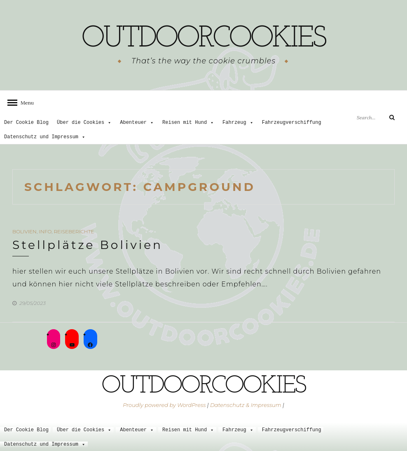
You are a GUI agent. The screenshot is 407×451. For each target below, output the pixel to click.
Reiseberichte (74, 231)
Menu (25, 102)
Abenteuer (137, 123)
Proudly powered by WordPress (164, 404)
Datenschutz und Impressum (45, 137)
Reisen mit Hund (188, 123)
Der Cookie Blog (26, 123)
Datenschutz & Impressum (245, 404)
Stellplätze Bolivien (87, 245)
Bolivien (24, 231)
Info (45, 231)
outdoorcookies (203, 39)
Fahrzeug (238, 123)
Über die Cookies (84, 123)
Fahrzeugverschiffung (291, 123)
